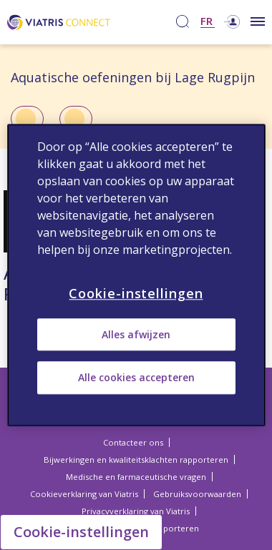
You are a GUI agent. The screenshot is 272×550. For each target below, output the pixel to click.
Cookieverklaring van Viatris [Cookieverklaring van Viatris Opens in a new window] (84, 494)
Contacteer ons (133, 442)
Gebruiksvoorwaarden (197, 494)
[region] (136, 275)
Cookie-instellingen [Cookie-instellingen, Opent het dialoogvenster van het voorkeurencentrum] (136, 293)
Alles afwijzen (136, 334)
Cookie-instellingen (81, 531)
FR (206, 22)
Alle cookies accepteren (136, 378)
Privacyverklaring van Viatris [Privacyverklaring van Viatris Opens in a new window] (136, 511)
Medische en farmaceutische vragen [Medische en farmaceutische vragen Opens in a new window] (136, 476)
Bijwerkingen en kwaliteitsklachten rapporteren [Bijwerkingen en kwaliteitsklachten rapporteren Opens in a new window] (136, 459)
